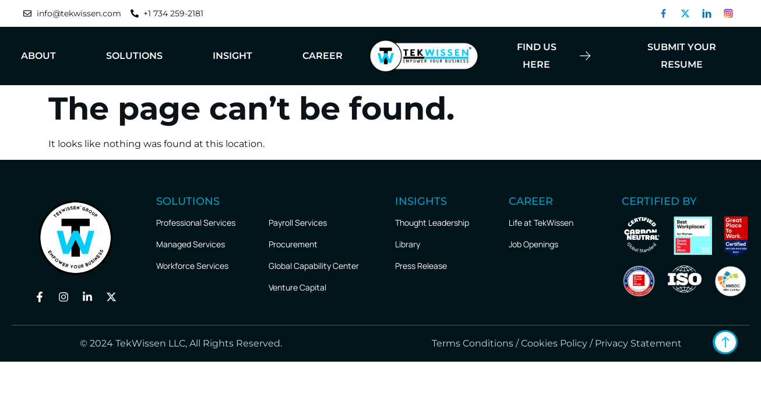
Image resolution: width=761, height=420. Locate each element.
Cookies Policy (554, 343)
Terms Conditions (471, 343)
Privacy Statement (638, 343)
